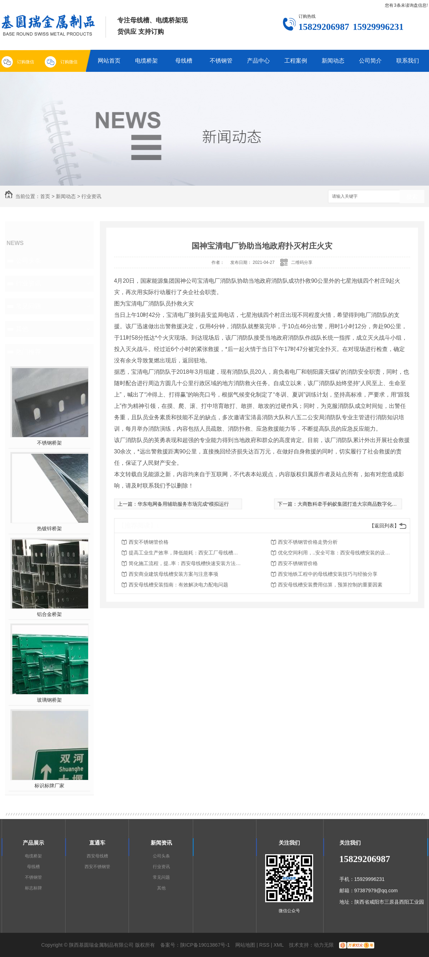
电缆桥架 (146, 61)
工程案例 (295, 61)
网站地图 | (246, 945)
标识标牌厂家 (49, 785)
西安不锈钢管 (97, 866)
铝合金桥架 (49, 614)
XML (279, 945)
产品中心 (258, 61)
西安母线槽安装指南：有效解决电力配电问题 (178, 585)
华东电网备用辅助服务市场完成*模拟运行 (183, 504)
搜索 (412, 197)
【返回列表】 (384, 525)
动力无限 (324, 945)
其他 (22, 329)
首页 (45, 196)
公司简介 (370, 61)
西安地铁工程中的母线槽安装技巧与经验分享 (327, 574)
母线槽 (183, 61)
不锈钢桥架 (49, 443)
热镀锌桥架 (49, 528)
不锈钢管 (221, 61)
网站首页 (109, 61)
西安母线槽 (97, 856)
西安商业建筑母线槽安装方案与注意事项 (173, 574)
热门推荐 (28, 351)
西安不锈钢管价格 (148, 542)
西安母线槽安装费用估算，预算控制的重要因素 (330, 585)
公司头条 (28, 260)
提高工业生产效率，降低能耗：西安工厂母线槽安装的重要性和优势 (185, 552)
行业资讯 (91, 196)
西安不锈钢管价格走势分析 (308, 542)
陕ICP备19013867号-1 (205, 945)
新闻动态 (333, 61)
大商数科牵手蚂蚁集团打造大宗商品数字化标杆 (349, 504)
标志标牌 (33, 888)
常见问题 (28, 306)
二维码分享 (301, 262)
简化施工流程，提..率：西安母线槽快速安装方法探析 (185, 563)
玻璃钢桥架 (49, 700)
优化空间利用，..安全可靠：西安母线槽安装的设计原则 (335, 552)
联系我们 (407, 61)
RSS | (265, 945)
